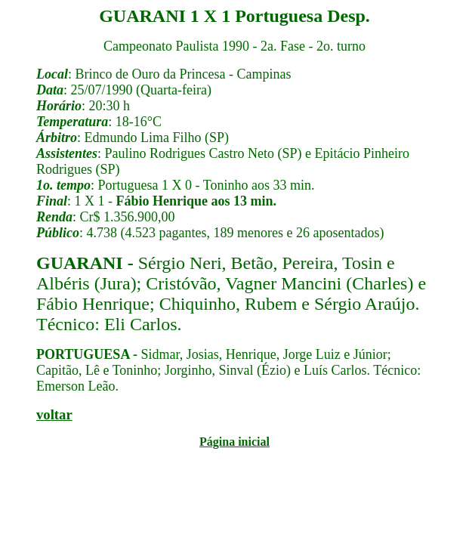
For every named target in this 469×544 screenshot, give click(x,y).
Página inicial (234, 441)
